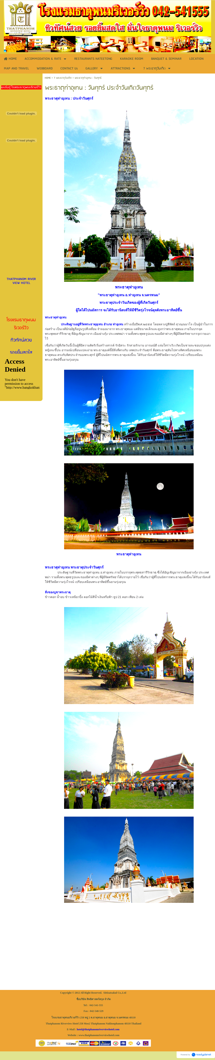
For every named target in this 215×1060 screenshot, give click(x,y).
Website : (73, 1035)
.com (116, 1029)
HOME (48, 78)
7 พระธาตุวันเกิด (63, 78)
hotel (79, 1029)
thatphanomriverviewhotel (99, 1029)
